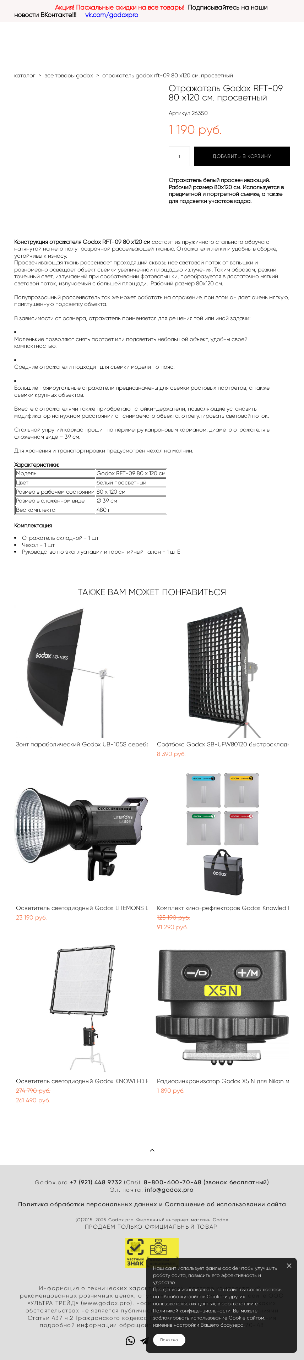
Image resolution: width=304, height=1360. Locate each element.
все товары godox (68, 75)
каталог (24, 75)
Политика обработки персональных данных (87, 1204)
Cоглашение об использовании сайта (225, 1204)
